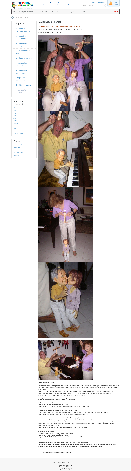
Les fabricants (56, 12)
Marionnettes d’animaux (21, 71)
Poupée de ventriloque (20, 79)
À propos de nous (26, 12)
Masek (15, 108)
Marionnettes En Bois (23, 52)
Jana (14, 118)
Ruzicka (15, 126)
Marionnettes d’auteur (21, 64)
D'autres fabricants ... (19, 133)
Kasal (15, 120)
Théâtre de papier (23, 85)
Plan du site (16, 147)
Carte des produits (18, 150)
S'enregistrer (102, 2)
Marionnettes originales (21, 44)
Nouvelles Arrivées (18, 152)
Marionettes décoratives (21, 37)
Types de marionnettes (80, 460)
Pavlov (15, 110)
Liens (71, 460)
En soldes (16, 155)
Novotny (15, 123)
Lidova (15, 113)
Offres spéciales (18, 145)
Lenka (15, 131)
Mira (14, 128)
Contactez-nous (50, 460)
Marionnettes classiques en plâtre (24, 30)
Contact (82, 12)
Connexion (92, 2)
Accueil (12, 17)
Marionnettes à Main (24, 58)
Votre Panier (42, 12)
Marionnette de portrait (22, 91)
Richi (14, 115)
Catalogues (70, 12)
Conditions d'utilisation (62, 460)
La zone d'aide (40, 460)
